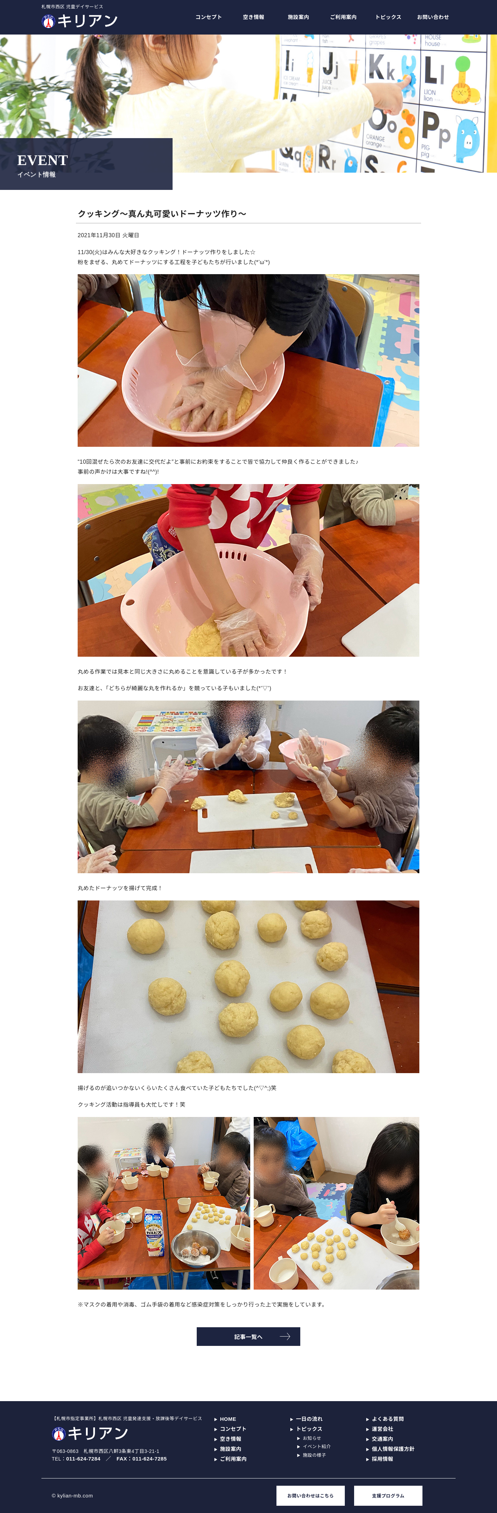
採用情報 (382, 1459)
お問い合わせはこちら (310, 1495)
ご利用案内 (343, 17)
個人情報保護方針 (393, 1449)
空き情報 (253, 17)
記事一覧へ (248, 1337)
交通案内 (382, 1439)
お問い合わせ (433, 17)
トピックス (388, 17)
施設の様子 (315, 1455)
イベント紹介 (317, 1446)
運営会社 (382, 1429)
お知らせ (312, 1438)
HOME (228, 1419)
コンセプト (208, 17)
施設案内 (298, 17)
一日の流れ (309, 1419)
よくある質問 (388, 1419)
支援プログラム (388, 1495)
